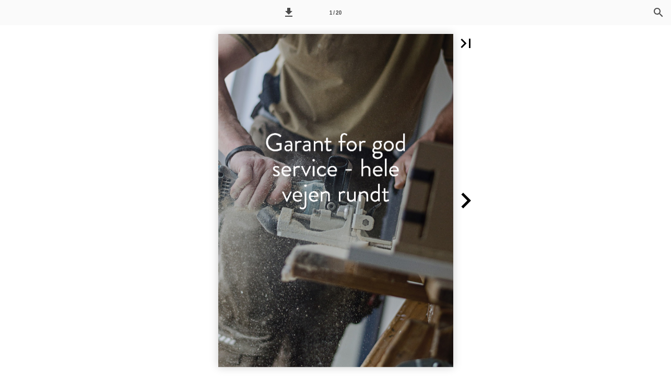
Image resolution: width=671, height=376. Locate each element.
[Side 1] (335, 12)
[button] (288, 12)
